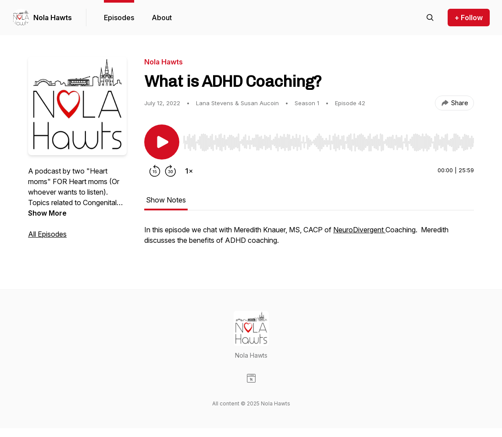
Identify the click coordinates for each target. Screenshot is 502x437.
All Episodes (47, 234)
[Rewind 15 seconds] (155, 171)
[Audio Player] (328, 139)
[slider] (328, 142)
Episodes (119, 17)
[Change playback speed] (189, 171)
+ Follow (469, 17)
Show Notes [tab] (166, 199)
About (162, 17)
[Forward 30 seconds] (170, 171)
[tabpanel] (309, 239)
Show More (47, 213)
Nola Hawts (52, 17)
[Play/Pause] (161, 142)
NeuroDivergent (359, 229)
